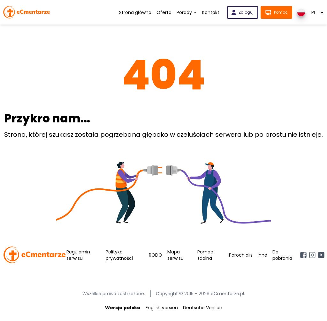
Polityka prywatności (119, 255)
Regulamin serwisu (78, 255)
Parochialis (241, 255)
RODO (155, 255)
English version (162, 307)
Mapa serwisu (175, 255)
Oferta (163, 12)
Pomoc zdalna (205, 255)
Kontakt (210, 12)
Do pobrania (282, 255)
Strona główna (135, 12)
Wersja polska (123, 307)
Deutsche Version (202, 307)
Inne (262, 255)
